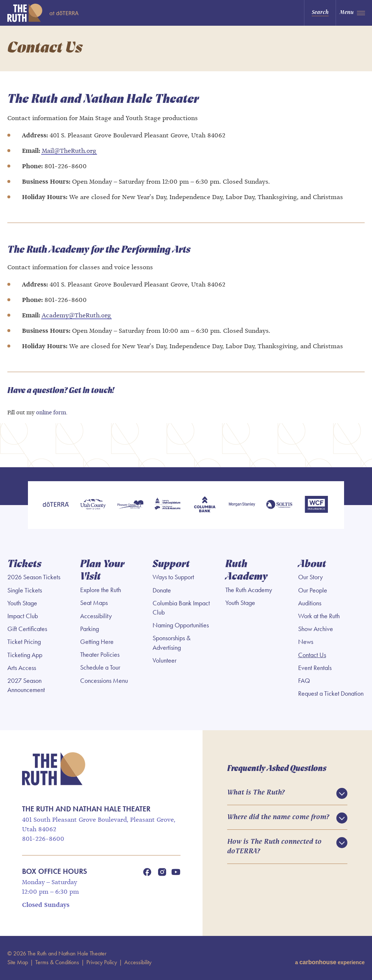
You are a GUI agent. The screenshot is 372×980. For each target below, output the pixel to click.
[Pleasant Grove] (130, 505)
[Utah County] (93, 505)
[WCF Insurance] (316, 505)
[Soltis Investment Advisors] (279, 505)
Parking (89, 629)
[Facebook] (147, 872)
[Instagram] (162, 872)
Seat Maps (94, 603)
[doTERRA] (56, 505)
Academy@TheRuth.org (76, 315)
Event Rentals (315, 668)
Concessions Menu (104, 681)
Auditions (309, 603)
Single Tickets (24, 590)
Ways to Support (173, 577)
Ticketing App (24, 655)
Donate (162, 590)
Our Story (310, 577)
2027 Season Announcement (26, 685)
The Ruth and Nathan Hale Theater (53, 13)
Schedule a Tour (100, 667)
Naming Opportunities (181, 625)
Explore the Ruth (100, 590)
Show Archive (315, 629)
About (312, 564)
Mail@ (51, 151)
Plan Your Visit (102, 571)
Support (171, 564)
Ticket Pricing (24, 642)
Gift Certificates (27, 629)
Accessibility (96, 616)
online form (51, 413)
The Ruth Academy (248, 590)
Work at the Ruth (319, 616)
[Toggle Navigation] (354, 13)
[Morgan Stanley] (242, 505)
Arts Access (21, 668)
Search (320, 12)
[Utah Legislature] (167, 505)
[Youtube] (175, 872)
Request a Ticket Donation (331, 693)
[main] (186, 246)
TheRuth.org (78, 151)
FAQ (304, 681)
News (305, 642)
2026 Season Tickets (33, 577)
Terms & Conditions (57, 962)
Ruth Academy (246, 571)
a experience (330, 962)
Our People (312, 590)
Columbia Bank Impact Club (181, 607)
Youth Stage (22, 603)
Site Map (17, 962)
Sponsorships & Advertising (171, 642)
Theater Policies (99, 655)
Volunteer (164, 660)
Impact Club (22, 616)
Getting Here (97, 642)
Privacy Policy (101, 962)
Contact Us (312, 655)
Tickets (24, 564)
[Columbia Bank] (205, 505)
